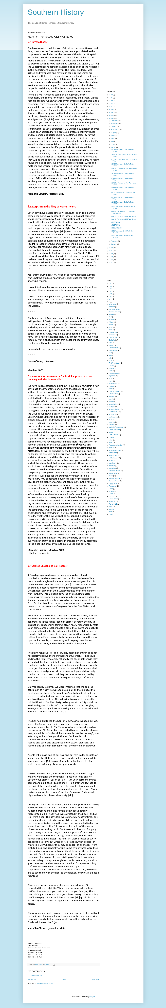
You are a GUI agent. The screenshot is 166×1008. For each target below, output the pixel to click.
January (114, 244)
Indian (111, 378)
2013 (111, 118)
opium (111, 440)
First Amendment (114, 363)
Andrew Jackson (114, 312)
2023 (111, 95)
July (112, 135)
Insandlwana (113, 384)
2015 (111, 112)
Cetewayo (112, 335)
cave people (113, 332)
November (114, 124)
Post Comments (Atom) (45, 983)
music (111, 419)
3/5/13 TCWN (115, 222)
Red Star (112, 465)
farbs (110, 360)
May (112, 141)
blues (111, 330)
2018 (111, 103)
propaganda (113, 453)
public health (113, 455)
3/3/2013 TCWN (116, 228)
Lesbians (112, 386)
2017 (111, 106)
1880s (111, 294)
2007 (111, 262)
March (113, 147)
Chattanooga (113, 337)
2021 (111, 98)
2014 (111, 115)
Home (64, 980)
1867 (110, 291)
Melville (111, 401)
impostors (112, 376)
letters (111, 389)
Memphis (112, 407)
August (113, 132)
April (112, 144)
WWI (110, 512)
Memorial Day (113, 404)
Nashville (112, 425)
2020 (111, 100)
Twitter (111, 494)
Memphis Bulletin (114, 409)
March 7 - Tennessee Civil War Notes (123, 216)
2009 (111, 256)
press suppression (115, 450)
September (115, 129)
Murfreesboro (113, 417)
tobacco (111, 491)
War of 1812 (113, 504)
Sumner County (114, 481)
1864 (110, 289)
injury (111, 381)
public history (113, 458)
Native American (114, 430)
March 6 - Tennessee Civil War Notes (123, 219)
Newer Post (32, 980)
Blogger (92, 997)
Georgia (111, 368)
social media (113, 473)
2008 (111, 260)
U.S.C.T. (112, 496)
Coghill (111, 345)
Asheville (112, 319)
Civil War (112, 340)
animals (111, 314)
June (113, 138)
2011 (111, 251)
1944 (110, 299)
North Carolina (114, 435)
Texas (111, 489)
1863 (110, 286)
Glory (111, 371)
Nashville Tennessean (116, 427)
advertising (112, 304)
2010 (111, 254)
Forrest (111, 366)
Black (111, 327)
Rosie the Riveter (114, 471)
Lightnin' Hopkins (114, 391)
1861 (110, 284)
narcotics (112, 422)
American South (114, 309)
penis (111, 442)
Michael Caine (113, 412)
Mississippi (112, 414)
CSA (110, 353)
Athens (111, 322)
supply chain (113, 483)
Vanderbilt (112, 501)
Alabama (112, 307)
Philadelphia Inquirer (116, 445)
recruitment (112, 463)
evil (110, 358)
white (110, 506)
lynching (111, 396)
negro (111, 432)
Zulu (110, 514)
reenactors (112, 468)
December (114, 121)
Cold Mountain (114, 348)
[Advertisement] (122, 47)
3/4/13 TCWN (115, 225)
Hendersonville (114, 373)
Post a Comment (36, 975)
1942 (110, 296)
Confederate (113, 350)
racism (111, 460)
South (111, 476)
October (114, 127)
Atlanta (111, 325)
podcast (111, 448)
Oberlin (111, 437)
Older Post (95, 980)
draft (110, 355)
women (111, 509)
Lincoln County (114, 394)
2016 (111, 109)
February (114, 241)
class (110, 342)
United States (113, 499)
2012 (111, 248)
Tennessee (112, 486)
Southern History (56, 12)
